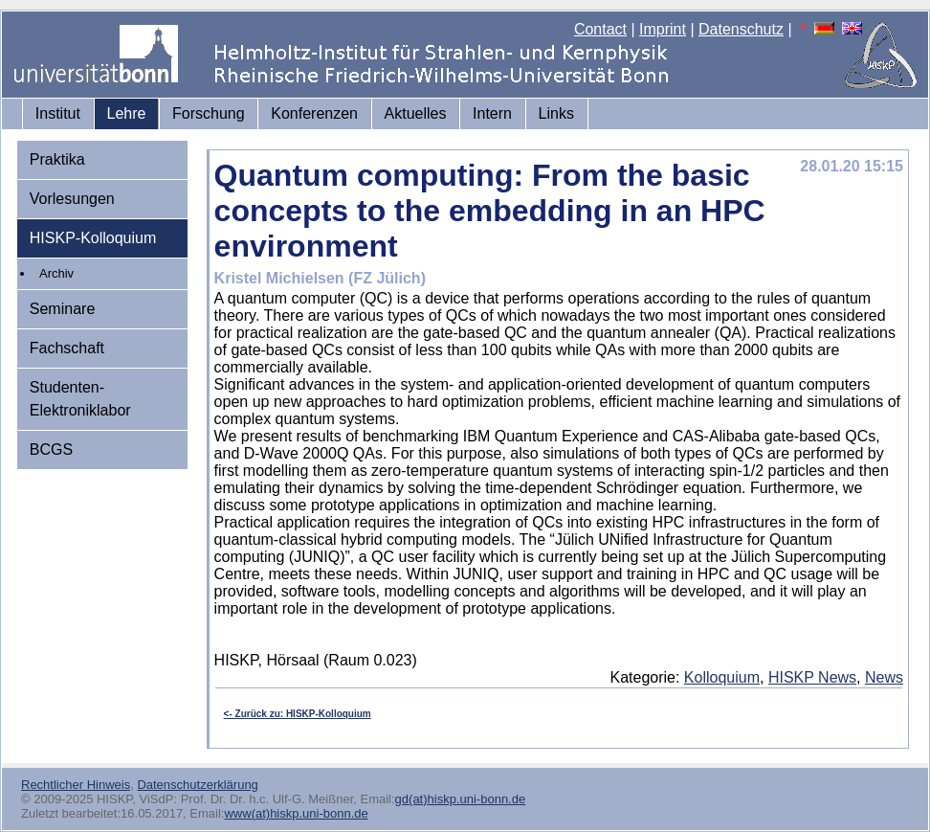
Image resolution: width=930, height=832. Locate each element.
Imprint (662, 29)
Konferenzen (314, 113)
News (884, 677)
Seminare (62, 309)
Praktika (57, 159)
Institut (57, 113)
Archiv (56, 273)
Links (556, 113)
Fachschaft (67, 348)
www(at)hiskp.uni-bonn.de (295, 813)
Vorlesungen (72, 199)
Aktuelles (416, 113)
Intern (492, 113)
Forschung (208, 113)
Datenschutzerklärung (197, 784)
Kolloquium (722, 677)
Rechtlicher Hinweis (75, 784)
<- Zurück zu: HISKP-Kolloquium (297, 713)
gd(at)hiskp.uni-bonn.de (460, 799)
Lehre (126, 113)
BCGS (51, 449)
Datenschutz (741, 29)
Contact (600, 29)
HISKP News (812, 677)
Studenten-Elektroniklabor (80, 398)
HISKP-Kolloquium (93, 238)
